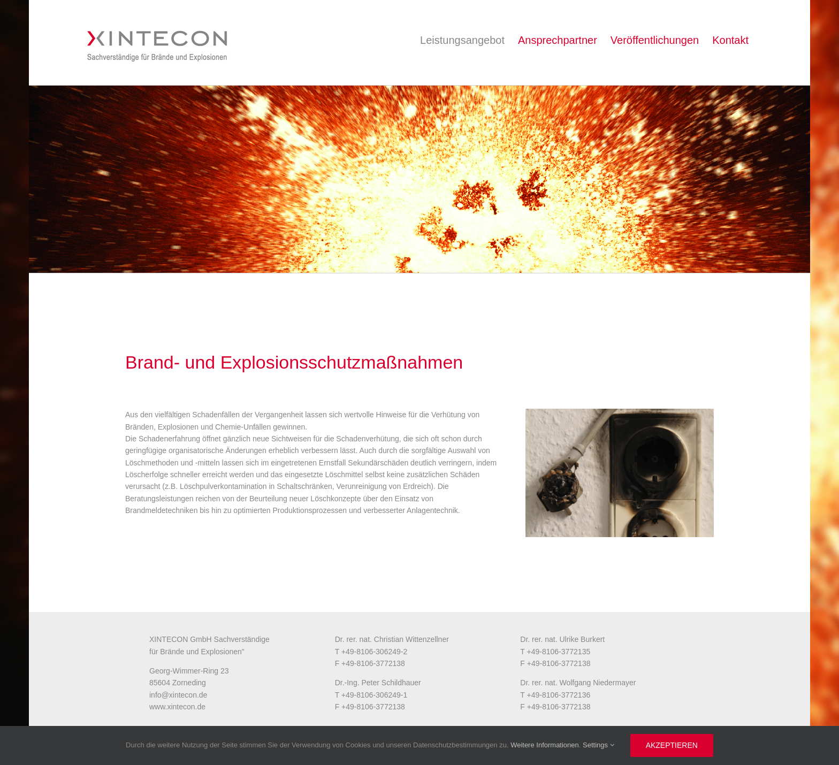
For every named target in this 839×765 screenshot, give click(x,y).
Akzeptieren (672, 745)
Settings (598, 745)
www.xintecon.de (177, 706)
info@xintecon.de (178, 695)
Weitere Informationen (544, 745)
